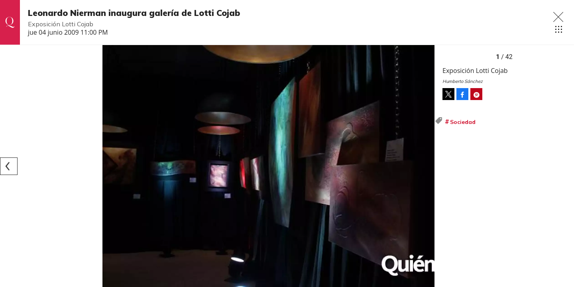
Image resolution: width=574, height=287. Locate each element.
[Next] (425, 166)
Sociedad (463, 122)
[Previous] (9, 166)
